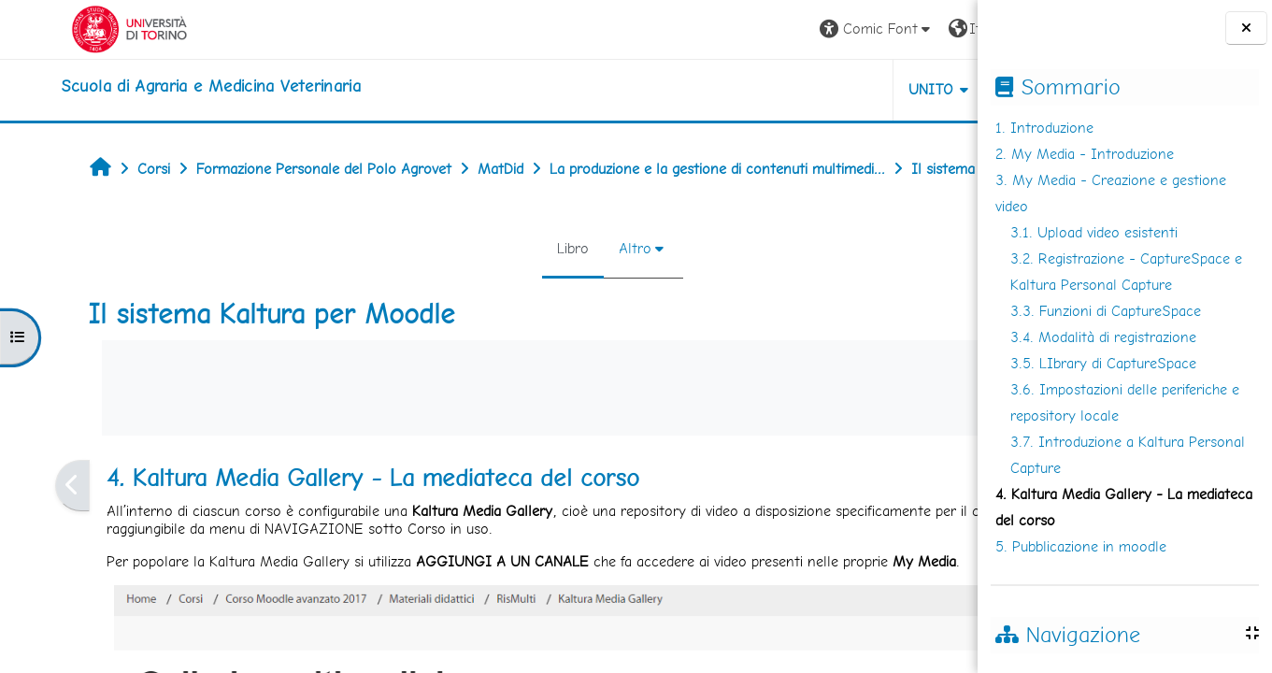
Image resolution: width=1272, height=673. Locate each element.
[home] (154, 86)
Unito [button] (758, 89)
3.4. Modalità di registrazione (1103, 337)
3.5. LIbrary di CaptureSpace (1103, 363)
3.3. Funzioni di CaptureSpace (1105, 311)
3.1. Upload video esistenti (1094, 232)
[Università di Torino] (72, 27)
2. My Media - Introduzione (1084, 154)
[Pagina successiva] (971, 527)
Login (931, 28)
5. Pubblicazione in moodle (1080, 546)
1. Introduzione (1044, 127)
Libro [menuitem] (459, 289)
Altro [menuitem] (521, 289)
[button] (704, 29)
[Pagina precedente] (24, 527)
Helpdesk (864, 89)
